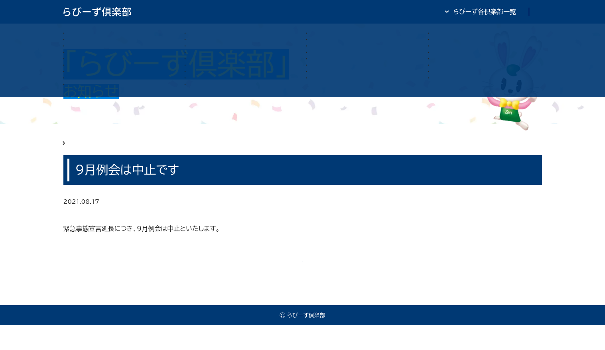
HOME (73, 148)
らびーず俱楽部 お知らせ (128, 148)
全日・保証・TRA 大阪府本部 (502, 11)
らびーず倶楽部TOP (323, 11)
